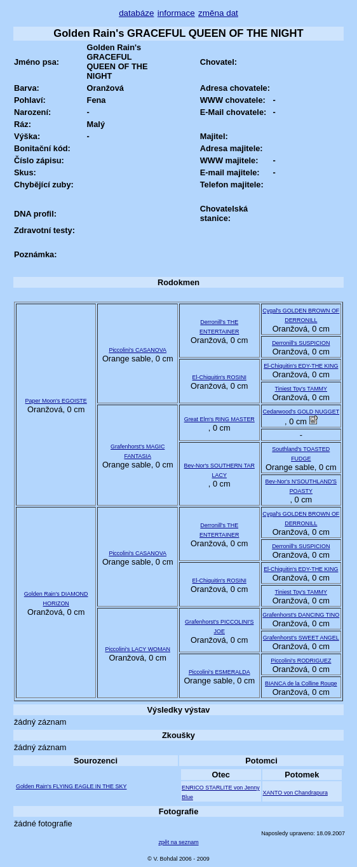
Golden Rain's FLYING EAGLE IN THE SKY (71, 786)
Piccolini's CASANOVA (137, 350)
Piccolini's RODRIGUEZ (301, 660)
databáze (136, 13)
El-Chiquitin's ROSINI (219, 377)
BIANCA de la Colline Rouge (301, 683)
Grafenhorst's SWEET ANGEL (301, 638)
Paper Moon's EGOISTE (56, 401)
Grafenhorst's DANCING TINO (300, 615)
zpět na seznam (178, 842)
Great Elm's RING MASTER (219, 419)
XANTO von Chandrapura (295, 793)
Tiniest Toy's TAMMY (301, 389)
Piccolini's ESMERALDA (219, 672)
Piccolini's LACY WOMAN (137, 649)
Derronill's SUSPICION (301, 343)
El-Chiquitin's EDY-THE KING (301, 366)
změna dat (218, 13)
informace (176, 13)
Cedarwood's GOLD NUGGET (300, 411)
